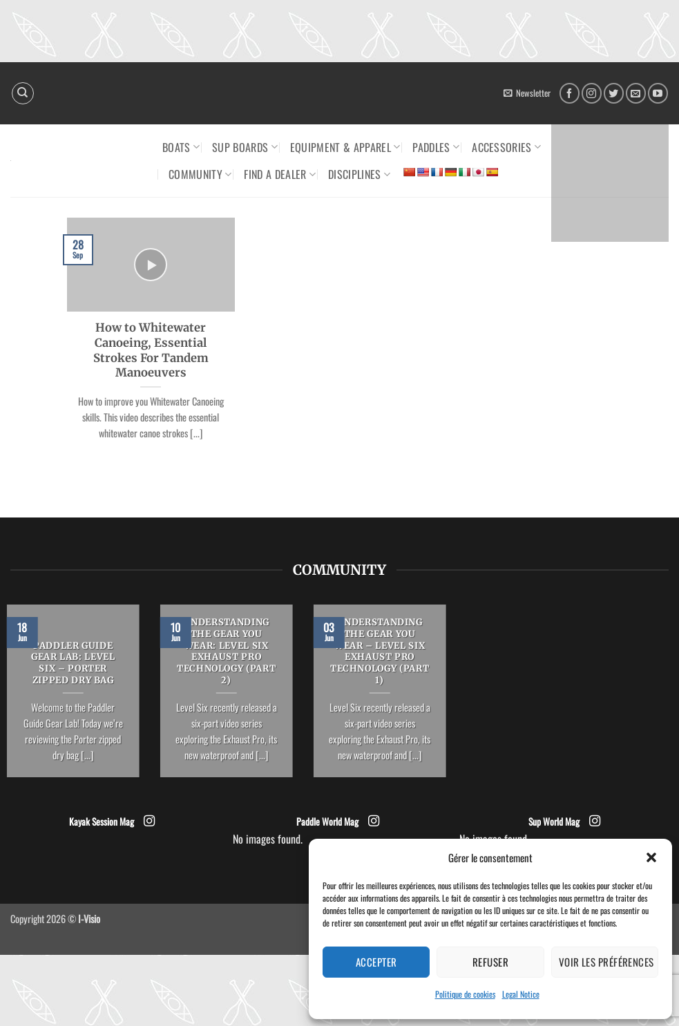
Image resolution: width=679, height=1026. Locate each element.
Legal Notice (520, 994)
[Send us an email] (636, 93)
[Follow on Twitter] (614, 93)
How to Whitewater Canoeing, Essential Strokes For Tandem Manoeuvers (151, 350)
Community (200, 174)
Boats (181, 147)
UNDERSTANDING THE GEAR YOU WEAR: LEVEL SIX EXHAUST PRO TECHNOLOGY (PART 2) (226, 651)
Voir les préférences (606, 961)
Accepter (376, 961)
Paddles (435, 147)
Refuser (490, 961)
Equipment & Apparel (345, 147)
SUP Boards (245, 147)
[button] (651, 857)
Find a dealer (280, 174)
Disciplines (359, 174)
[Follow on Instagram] (592, 93)
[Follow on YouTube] (658, 93)
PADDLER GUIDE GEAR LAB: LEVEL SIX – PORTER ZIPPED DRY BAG (73, 663)
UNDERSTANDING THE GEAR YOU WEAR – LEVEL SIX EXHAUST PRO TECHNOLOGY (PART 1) (379, 651)
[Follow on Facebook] (570, 93)
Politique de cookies (465, 994)
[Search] (23, 93)
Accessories (506, 147)
